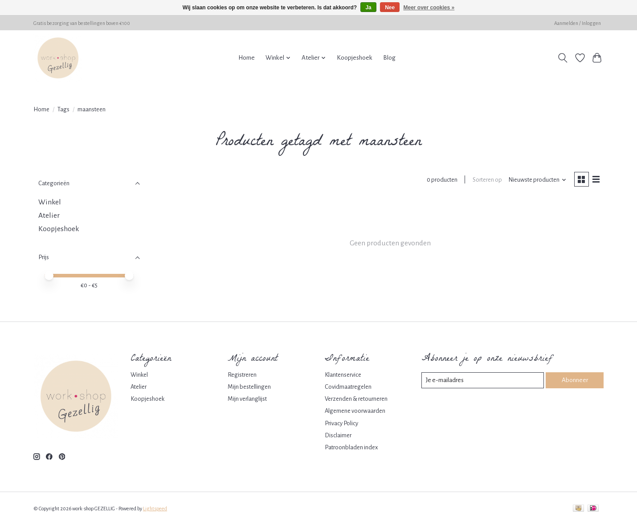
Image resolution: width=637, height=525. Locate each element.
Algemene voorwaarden (355, 410)
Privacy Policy (341, 423)
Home (246, 57)
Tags (63, 109)
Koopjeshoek (354, 57)
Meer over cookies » (429, 7)
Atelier (49, 216)
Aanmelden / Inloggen (577, 23)
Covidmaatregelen (348, 386)
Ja (368, 7)
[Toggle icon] (562, 58)
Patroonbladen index (351, 447)
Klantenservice (343, 374)
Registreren (242, 374)
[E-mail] (483, 380)
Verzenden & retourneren (356, 398)
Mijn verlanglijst (247, 398)
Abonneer (574, 380)
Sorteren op (486, 180)
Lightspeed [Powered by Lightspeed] (155, 508)
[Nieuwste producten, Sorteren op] (536, 180)
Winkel (49, 202)
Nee (390, 7)
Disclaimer (338, 435)
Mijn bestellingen (249, 386)
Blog (389, 57)
